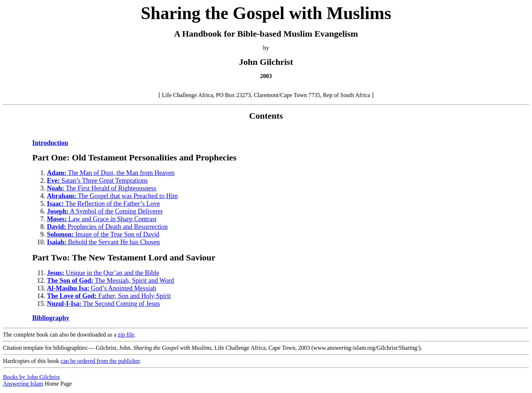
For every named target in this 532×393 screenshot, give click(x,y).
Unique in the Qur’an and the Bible (103, 273)
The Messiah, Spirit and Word (110, 280)
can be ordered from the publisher (99, 361)
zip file (126, 334)
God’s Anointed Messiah (101, 288)
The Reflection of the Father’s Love (103, 203)
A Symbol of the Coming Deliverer (105, 211)
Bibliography (50, 318)
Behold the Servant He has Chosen (103, 242)
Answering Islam (23, 384)
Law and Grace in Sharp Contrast (102, 219)
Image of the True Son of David (103, 234)
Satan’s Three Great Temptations (97, 180)
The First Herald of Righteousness (101, 188)
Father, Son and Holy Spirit (109, 296)
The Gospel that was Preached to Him (112, 196)
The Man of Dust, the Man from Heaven (111, 173)
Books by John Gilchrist (31, 377)
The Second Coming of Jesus (103, 303)
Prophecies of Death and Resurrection (107, 226)
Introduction (50, 143)
